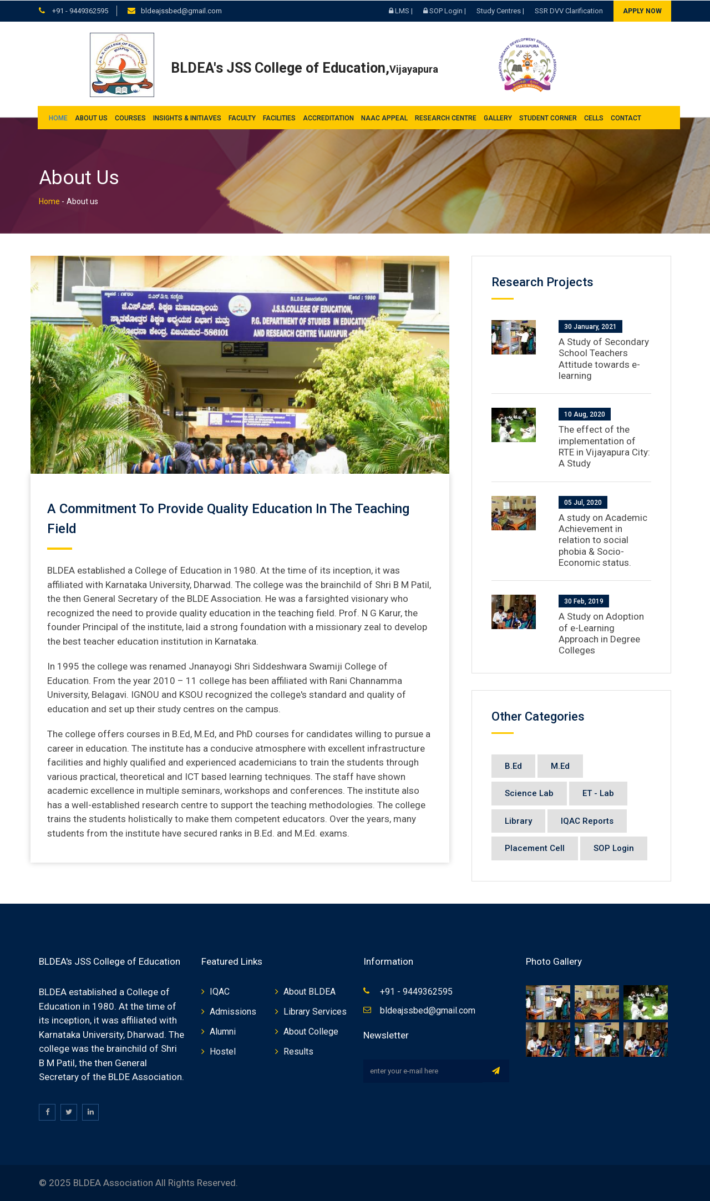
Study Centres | (500, 10)
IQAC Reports (587, 820)
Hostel (223, 1051)
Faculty (242, 117)
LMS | (401, 10)
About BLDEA (309, 991)
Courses (130, 117)
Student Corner (548, 117)
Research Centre (445, 117)
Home (58, 117)
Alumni (223, 1031)
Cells (594, 117)
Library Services (315, 1011)
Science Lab (529, 793)
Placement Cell (535, 848)
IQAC (220, 991)
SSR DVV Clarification (569, 10)
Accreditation (328, 117)
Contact (626, 117)
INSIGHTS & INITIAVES (187, 117)
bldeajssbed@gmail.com (181, 10)
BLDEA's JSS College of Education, (304, 67)
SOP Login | (444, 10)
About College (310, 1031)
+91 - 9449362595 (79, 10)
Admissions (233, 1011)
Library (518, 820)
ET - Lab (598, 793)
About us (91, 117)
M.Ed (560, 766)
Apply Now (642, 10)
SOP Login (614, 848)
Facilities (279, 117)
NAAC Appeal (384, 117)
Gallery (498, 117)
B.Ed (513, 766)
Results (298, 1051)
